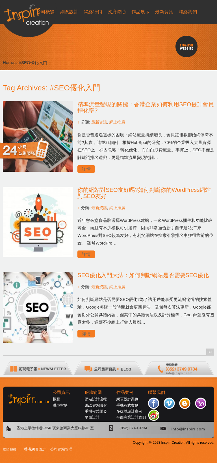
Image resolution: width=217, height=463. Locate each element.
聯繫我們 (156, 392)
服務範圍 (93, 392)
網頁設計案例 (127, 399)
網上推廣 (117, 122)
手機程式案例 (127, 405)
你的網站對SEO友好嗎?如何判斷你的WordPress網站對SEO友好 (144, 193)
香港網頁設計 (35, 449)
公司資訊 (61, 392)
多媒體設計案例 (129, 411)
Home (8, 62)
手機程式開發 (96, 411)
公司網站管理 (61, 449)
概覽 (56, 399)
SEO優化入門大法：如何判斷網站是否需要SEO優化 (143, 275)
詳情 (86, 169)
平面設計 (92, 417)
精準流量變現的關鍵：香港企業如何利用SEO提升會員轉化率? (145, 107)
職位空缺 (60, 405)
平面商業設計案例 (131, 417)
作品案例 (124, 392)
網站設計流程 (96, 399)
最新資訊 (99, 122)
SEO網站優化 (96, 405)
